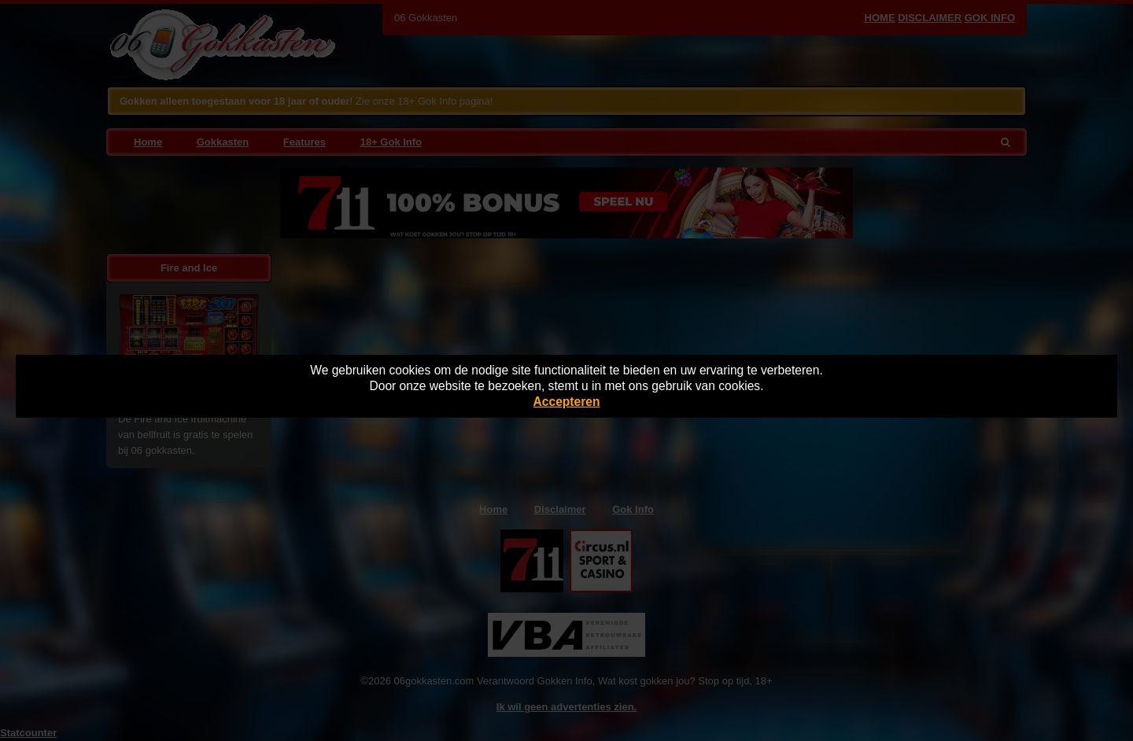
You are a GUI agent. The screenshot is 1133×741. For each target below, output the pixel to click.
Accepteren (566, 401)
